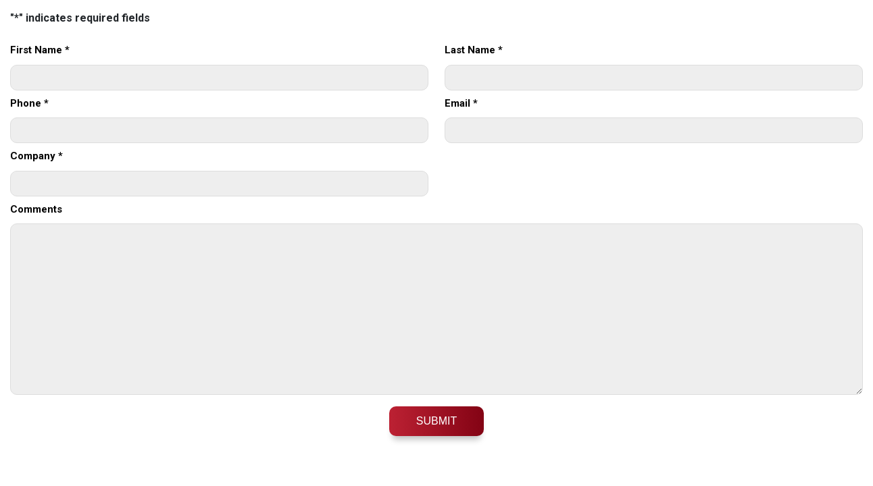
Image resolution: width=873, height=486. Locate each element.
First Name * (40, 50)
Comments (36, 209)
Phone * (29, 103)
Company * (36, 156)
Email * (461, 103)
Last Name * (474, 50)
